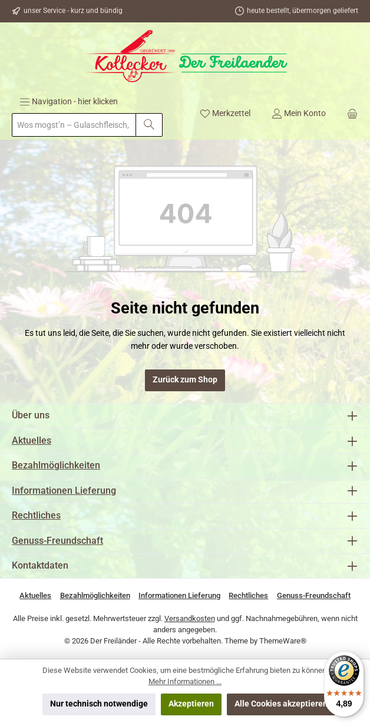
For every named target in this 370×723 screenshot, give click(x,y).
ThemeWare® (282, 640)
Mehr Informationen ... (185, 681)
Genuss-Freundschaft (57, 540)
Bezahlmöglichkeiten (56, 465)
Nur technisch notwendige (99, 704)
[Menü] (68, 101)
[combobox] (74, 125)
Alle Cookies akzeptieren (281, 704)
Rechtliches (36, 515)
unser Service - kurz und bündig (73, 10)
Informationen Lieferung (64, 490)
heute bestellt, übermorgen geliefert (302, 10)
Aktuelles (31, 440)
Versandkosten (189, 618)
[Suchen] (149, 125)
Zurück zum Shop (185, 380)
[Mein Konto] (298, 113)
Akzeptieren (191, 704)
